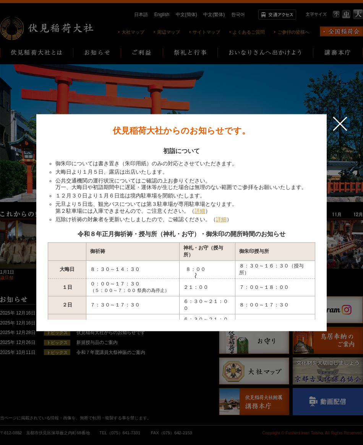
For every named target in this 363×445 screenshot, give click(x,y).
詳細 (199, 211)
